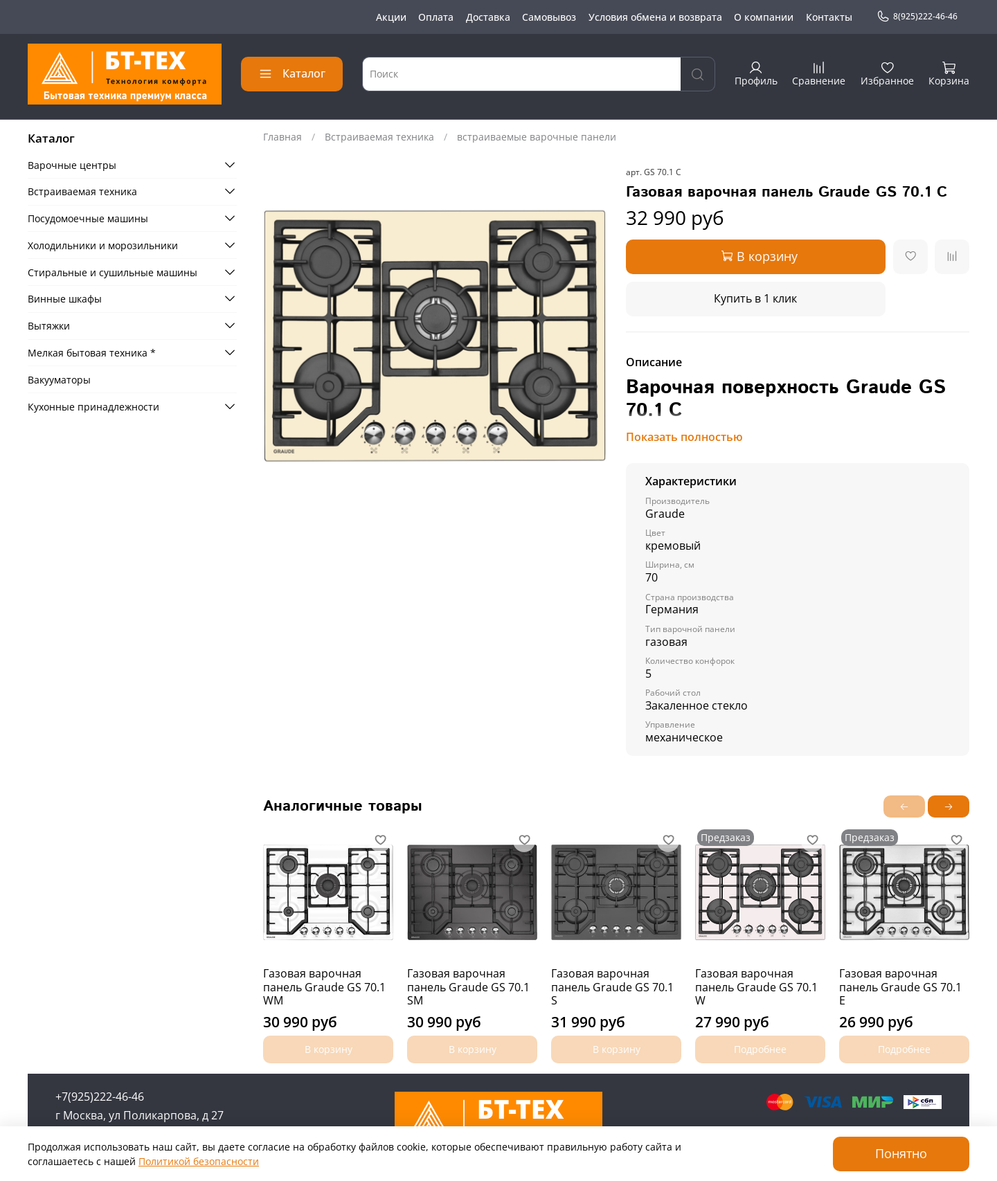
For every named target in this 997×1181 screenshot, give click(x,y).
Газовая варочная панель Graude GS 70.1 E (900, 987)
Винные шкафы (65, 298)
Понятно (901, 1153)
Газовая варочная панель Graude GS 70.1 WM (324, 987)
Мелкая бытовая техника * (92, 352)
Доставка (488, 17)
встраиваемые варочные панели (536, 136)
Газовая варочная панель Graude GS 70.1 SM (468, 987)
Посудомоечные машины (88, 218)
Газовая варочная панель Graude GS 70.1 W (756, 987)
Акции (391, 17)
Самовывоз (549, 17)
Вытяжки (49, 325)
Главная (282, 136)
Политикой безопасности (198, 1161)
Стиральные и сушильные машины (112, 272)
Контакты (829, 17)
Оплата (435, 17)
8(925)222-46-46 (917, 16)
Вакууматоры (59, 379)
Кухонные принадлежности (93, 406)
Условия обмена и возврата (655, 17)
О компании (763, 17)
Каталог (291, 73)
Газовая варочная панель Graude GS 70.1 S (612, 987)
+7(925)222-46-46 (99, 1096)
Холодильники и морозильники (103, 245)
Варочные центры (72, 165)
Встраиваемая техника (379, 136)
